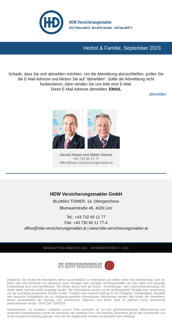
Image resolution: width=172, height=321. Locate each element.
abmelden (158, 94)
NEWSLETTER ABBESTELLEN (65, 248)
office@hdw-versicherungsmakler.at (86, 163)
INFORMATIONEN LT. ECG (110, 248)
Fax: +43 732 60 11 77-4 (86, 222)
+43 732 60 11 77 (86, 159)
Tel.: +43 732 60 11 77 (86, 217)
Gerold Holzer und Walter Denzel (86, 155)
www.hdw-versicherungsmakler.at (119, 228)
